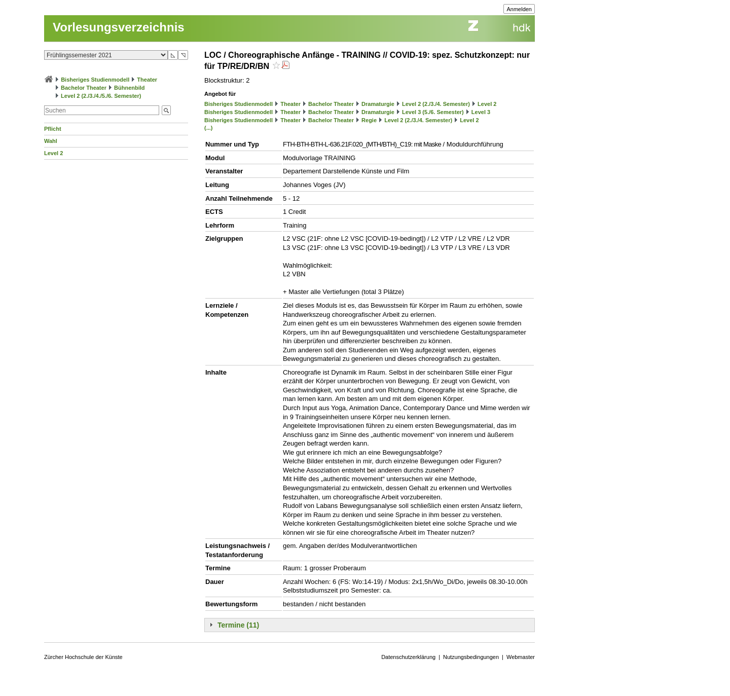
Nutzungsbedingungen (471, 657)
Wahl (50, 141)
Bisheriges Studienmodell (95, 80)
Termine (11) (238, 625)
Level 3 (480, 112)
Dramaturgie (377, 104)
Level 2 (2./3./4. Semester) (436, 104)
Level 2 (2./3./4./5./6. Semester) (101, 96)
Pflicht (52, 129)
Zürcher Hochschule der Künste (83, 657)
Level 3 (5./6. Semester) (433, 112)
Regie (369, 120)
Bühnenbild (129, 88)
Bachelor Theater (83, 88)
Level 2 (53, 153)
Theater (147, 80)
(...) (208, 128)
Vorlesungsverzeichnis (119, 27)
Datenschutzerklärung (408, 657)
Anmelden (519, 9)
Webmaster (520, 657)
